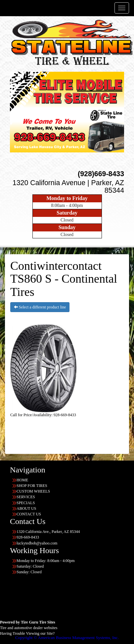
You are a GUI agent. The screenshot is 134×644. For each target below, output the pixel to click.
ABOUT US (26, 508)
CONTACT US (29, 514)
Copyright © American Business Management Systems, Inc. (67, 637)
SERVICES (26, 497)
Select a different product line (40, 307)
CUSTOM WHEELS (33, 491)
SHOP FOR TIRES (32, 485)
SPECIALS (26, 503)
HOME (22, 480)
